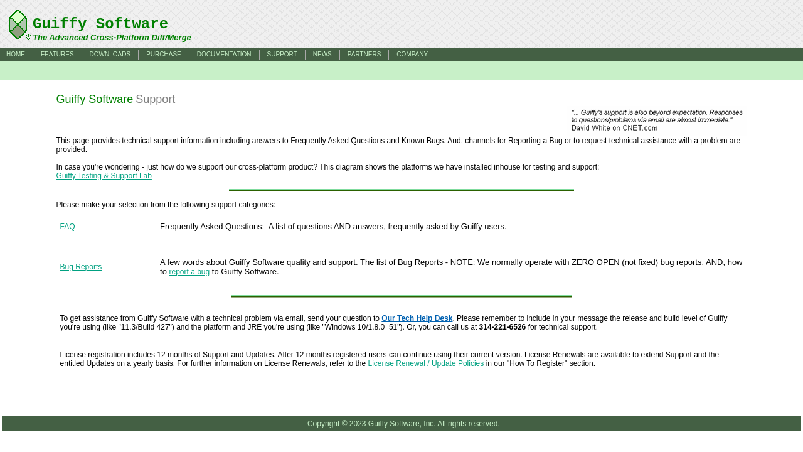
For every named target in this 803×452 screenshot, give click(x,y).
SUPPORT (282, 54)
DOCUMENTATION (224, 54)
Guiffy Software (100, 24)
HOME (15, 54)
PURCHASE (163, 54)
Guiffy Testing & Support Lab (104, 175)
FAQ (67, 226)
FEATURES (57, 54)
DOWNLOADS (110, 54)
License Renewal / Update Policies (426, 363)
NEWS (322, 54)
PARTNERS (364, 54)
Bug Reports (81, 266)
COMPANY (412, 54)
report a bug (189, 271)
